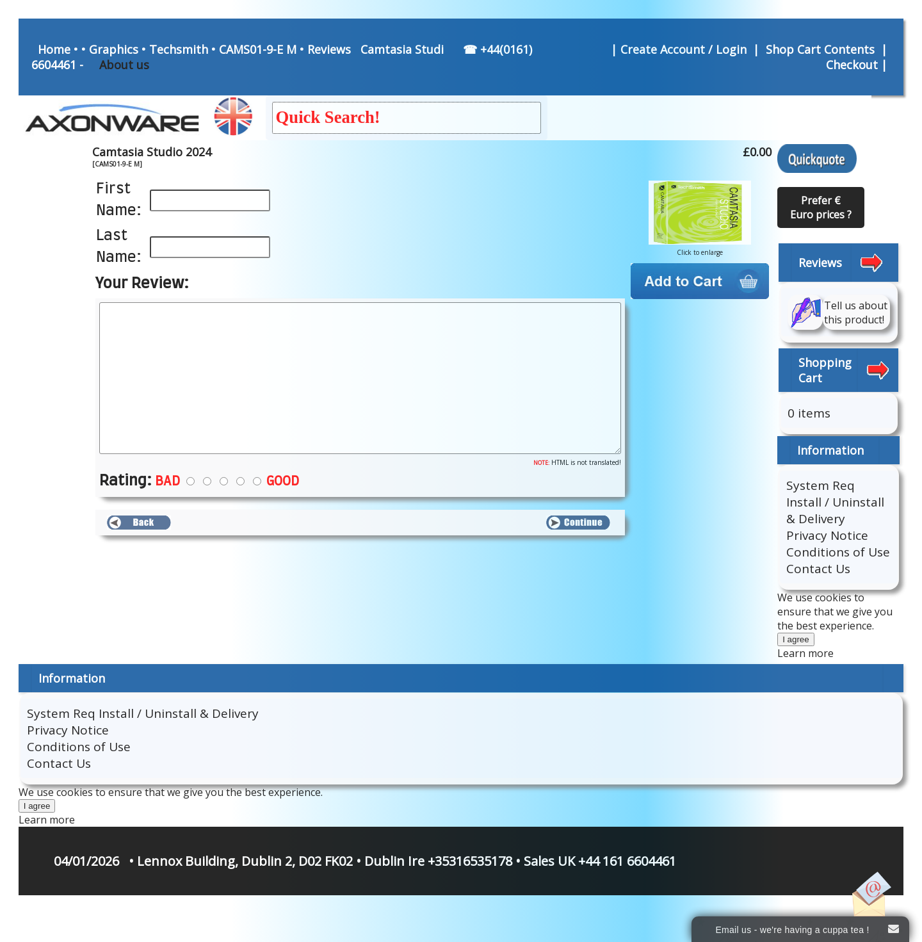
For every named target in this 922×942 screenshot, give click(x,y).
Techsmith (178, 49)
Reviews (329, 49)
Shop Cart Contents (820, 49)
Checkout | (858, 64)
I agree (795, 639)
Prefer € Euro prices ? (821, 207)
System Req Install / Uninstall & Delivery (835, 502)
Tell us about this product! (855, 312)
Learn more (805, 653)
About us (124, 64)
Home (54, 49)
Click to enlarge (700, 249)
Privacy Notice (827, 535)
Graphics (113, 49)
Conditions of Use (838, 552)
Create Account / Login (685, 49)
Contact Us (818, 568)
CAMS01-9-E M (257, 49)
